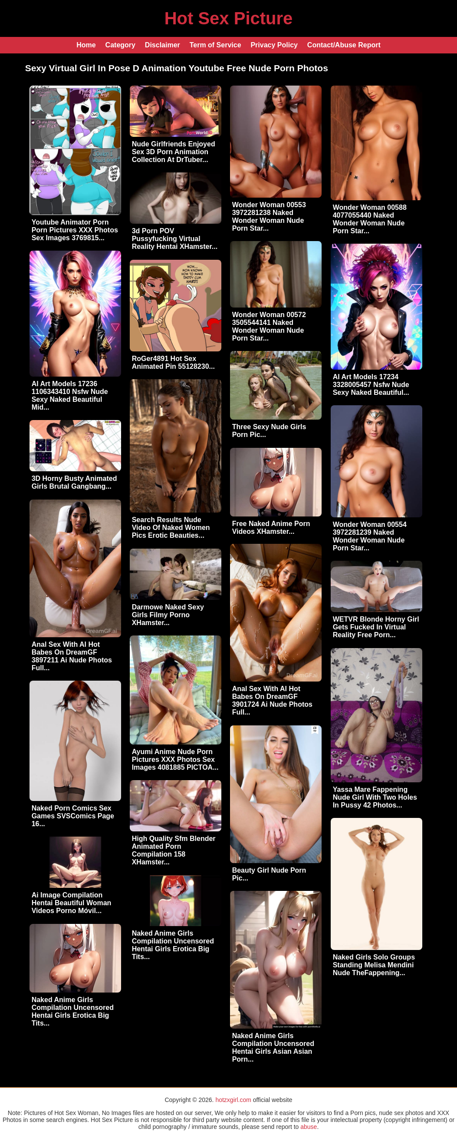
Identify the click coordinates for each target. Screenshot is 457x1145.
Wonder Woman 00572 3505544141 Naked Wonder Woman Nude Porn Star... (269, 326)
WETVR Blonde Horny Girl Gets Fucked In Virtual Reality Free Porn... (376, 627)
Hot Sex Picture (228, 18)
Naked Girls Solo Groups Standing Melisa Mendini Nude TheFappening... (374, 964)
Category (120, 45)
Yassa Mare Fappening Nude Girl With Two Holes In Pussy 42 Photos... (375, 797)
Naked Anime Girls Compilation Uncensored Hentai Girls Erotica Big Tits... (173, 945)
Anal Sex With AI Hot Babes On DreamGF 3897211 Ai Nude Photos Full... (72, 656)
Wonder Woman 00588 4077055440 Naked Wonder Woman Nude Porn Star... (370, 219)
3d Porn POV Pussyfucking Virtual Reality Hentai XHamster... (174, 238)
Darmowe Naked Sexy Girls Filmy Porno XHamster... (168, 614)
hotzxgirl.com (233, 1099)
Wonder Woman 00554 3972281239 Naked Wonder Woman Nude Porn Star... (370, 536)
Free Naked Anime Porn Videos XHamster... (271, 527)
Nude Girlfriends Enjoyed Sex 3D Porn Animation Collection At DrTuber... (173, 151)
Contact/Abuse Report (344, 45)
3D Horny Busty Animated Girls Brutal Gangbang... (74, 482)
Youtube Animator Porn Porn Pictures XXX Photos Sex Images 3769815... (75, 230)
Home (85, 45)
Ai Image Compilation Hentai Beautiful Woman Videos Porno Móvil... (72, 902)
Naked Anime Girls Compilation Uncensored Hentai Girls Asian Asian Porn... (273, 1047)
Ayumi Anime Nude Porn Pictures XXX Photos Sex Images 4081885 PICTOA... (175, 759)
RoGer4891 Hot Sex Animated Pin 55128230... (173, 362)
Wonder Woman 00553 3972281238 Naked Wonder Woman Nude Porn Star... (269, 216)
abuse (308, 1126)
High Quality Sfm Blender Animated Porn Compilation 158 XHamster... (174, 850)
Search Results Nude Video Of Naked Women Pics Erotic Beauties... (171, 527)
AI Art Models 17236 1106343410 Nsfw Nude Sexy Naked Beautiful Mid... (70, 395)
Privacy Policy (274, 45)
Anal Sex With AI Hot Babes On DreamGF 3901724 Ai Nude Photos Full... (272, 700)
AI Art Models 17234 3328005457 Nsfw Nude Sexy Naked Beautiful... (371, 384)
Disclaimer (162, 45)
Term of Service (215, 45)
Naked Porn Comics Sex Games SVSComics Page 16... (73, 815)
